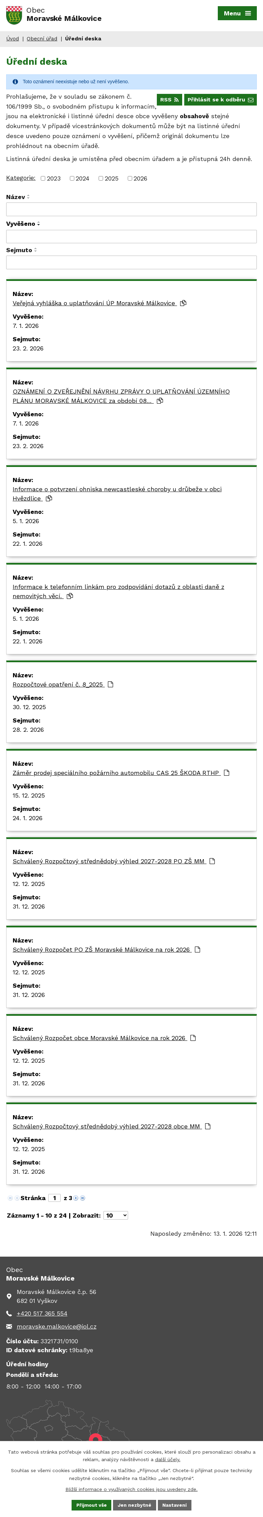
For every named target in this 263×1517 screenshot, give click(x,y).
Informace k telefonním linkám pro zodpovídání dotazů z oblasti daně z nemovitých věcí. (118, 593)
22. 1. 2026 (27, 545)
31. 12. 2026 (29, 908)
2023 (54, 180)
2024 (82, 180)
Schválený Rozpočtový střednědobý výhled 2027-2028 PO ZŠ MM (114, 862)
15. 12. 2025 (29, 797)
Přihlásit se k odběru (220, 101)
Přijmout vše (91, 1504)
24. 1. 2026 (27, 819)
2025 (111, 180)
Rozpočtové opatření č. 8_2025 (63, 686)
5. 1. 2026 (26, 522)
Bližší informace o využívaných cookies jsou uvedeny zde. (131, 1489)
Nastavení (175, 1504)
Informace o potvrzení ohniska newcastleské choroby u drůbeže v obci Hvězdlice (117, 495)
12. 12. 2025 (29, 885)
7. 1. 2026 (26, 327)
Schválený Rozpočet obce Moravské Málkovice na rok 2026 (104, 1039)
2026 (140, 180)
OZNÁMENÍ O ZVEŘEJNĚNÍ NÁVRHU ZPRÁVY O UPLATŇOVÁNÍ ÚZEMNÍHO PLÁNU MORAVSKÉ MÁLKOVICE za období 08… (121, 398)
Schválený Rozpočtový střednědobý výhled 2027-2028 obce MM (111, 1128)
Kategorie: (21, 179)
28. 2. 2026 (28, 731)
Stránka (33, 1199)
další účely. (167, 1459)
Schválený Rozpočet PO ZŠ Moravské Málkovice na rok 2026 (106, 951)
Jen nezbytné (135, 1504)
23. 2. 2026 (28, 350)
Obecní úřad (42, 41)
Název (15, 198)
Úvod (12, 41)
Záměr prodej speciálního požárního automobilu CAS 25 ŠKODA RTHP (121, 774)
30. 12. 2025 (29, 708)
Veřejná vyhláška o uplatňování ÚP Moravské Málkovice (99, 304)
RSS (168, 101)
